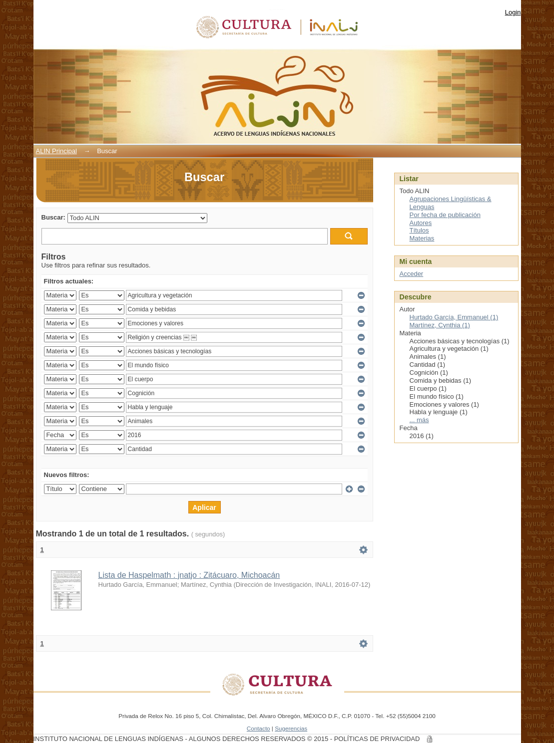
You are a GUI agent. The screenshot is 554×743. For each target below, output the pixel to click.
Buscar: (53, 217)
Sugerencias (291, 728)
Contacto (258, 728)
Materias (422, 238)
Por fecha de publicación (445, 215)
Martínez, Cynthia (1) (440, 325)
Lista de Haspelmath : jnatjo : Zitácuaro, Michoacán (189, 575)
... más (419, 420)
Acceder (412, 273)
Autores (421, 223)
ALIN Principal (56, 151)
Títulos (419, 230)
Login (513, 12)
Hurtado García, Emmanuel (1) (454, 317)
